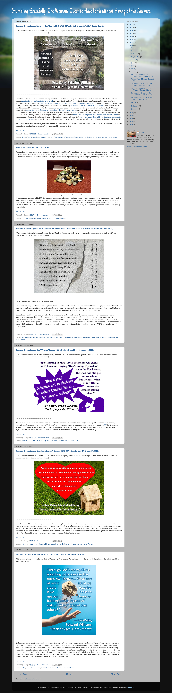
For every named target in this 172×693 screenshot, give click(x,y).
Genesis (42, 544)
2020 (131, 42)
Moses (55, 337)
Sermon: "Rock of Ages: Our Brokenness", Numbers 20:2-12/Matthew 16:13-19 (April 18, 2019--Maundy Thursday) (64, 229)
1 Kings (24, 544)
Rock (86, 137)
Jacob (53, 544)
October (134, 54)
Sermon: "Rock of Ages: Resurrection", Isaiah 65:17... (142, 75)
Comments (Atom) (33, 679)
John (23, 668)
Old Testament (67, 137)
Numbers (75, 337)
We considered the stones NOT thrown (86, 106)
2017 (131, 115)
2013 (131, 124)
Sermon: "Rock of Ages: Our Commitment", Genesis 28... (142, 94)
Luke (47, 137)
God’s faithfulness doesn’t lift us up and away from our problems (67, 103)
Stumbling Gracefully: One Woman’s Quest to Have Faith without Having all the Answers (81, 11)
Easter (24, 137)
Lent (33, 218)
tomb (115, 137)
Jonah (28, 668)
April (133, 72)
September (135, 57)
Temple (90, 544)
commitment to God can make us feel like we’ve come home (51, 110)
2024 (131, 30)
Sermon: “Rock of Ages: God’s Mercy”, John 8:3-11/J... (142, 98)
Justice (33, 668)
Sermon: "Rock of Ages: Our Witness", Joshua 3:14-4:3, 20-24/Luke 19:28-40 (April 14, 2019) (55, 350)
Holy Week (26, 218)
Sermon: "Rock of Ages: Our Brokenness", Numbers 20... (142, 84)
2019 (131, 45)
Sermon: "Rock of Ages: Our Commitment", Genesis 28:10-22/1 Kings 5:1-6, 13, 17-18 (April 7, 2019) (57, 451)
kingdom (41, 137)
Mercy (43, 668)
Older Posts (116, 674)
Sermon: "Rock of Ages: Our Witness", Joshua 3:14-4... (141, 89)
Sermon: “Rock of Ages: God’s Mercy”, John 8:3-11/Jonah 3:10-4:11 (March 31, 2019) (51, 554)
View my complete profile (137, 146)
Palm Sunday (41, 441)
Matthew (34, 337)
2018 (131, 112)
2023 (131, 33)
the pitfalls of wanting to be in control (37, 101)
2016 (131, 119)
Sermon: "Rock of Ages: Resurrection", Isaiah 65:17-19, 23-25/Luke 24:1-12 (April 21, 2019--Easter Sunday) (60, 26)
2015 (131, 121)
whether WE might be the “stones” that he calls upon (95, 115)
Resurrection (79, 137)
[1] (105, 425)
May (133, 69)
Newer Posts (22, 674)
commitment (33, 544)
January (134, 109)
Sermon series (101, 137)
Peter (93, 337)
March (134, 103)
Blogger (131, 687)
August (134, 60)
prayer (52, 218)
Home (47, 544)
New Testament (56, 137)
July (133, 63)
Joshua (24, 441)
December (135, 48)
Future (29, 137)
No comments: (43, 134)
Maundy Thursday (42, 218)
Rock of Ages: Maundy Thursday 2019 (32, 147)
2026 (131, 24)
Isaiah (35, 137)
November (135, 51)
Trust (23, 339)
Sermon (92, 137)
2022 (131, 36)
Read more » (20, 130)
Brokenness (26, 337)
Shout (72, 441)
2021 (131, 39)
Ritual (58, 218)
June (133, 66)
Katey (141, 132)
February (135, 106)
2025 (131, 27)
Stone (110, 137)
